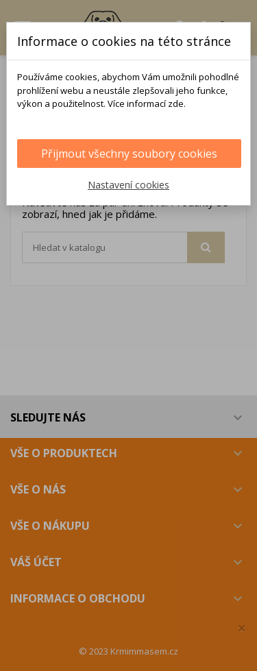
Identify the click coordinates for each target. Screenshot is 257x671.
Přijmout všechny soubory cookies (129, 153)
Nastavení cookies (128, 184)
